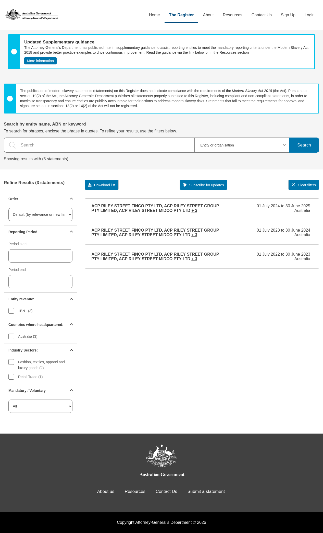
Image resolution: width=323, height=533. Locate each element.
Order (13, 199)
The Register (181, 15)
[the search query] (99, 145)
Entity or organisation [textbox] (217, 145)
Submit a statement (206, 491)
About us (105, 491)
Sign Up (288, 15)
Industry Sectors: (23, 350)
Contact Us (262, 15)
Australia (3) (27, 336)
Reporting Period (23, 232)
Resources (232, 15)
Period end (17, 270)
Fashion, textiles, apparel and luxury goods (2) (41, 365)
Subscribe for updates (203, 185)
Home (154, 15)
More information (40, 61)
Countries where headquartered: (36, 325)
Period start (17, 244)
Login (310, 15)
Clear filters (304, 185)
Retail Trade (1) (30, 377)
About (208, 15)
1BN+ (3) (25, 311)
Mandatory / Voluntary (27, 391)
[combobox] (241, 145)
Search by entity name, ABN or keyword (45, 124)
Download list (101, 185)
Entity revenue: (21, 299)
